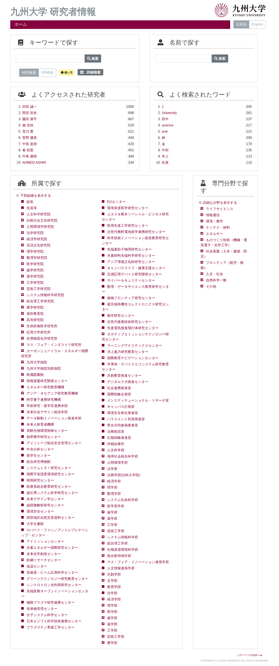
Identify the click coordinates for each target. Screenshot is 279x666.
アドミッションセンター (45, 541)
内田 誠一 (29, 106)
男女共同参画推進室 (122, 425)
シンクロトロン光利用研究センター (54, 585)
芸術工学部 (115, 636)
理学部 (112, 605)
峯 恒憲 (27, 150)
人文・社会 (214, 274)
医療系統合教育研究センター (49, 486)
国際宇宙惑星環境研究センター (51, 474)
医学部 (112, 612)
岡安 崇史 (29, 113)
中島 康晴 (29, 156)
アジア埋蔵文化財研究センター (131, 262)
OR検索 (47, 72)
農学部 (112, 643)
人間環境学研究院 (40, 226)
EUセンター (116, 202)
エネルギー (214, 234)
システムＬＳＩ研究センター (49, 468)
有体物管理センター (42, 608)
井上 (165, 156)
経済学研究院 (37, 239)
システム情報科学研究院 (45, 295)
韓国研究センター (40, 480)
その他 (211, 286)
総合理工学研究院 (40, 301)
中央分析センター (40, 449)
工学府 (112, 524)
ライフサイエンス (219, 209)
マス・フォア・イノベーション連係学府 (138, 562)
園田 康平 (29, 119)
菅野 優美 (29, 138)
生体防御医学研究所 (42, 326)
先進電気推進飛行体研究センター (133, 328)
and (165, 131)
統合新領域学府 (119, 556)
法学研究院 (35, 233)
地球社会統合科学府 (122, 456)
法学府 (112, 469)
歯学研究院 (35, 270)
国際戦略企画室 (119, 394)
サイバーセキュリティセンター (131, 280)
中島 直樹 (29, 144)
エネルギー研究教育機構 (45, 387)
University (169, 113)
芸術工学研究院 (39, 289)
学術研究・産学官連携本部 (47, 406)
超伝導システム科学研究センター (52, 493)
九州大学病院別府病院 (44, 368)
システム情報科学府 (122, 537)
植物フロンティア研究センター (131, 298)
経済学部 (114, 599)
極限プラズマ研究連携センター (51, 602)
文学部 (112, 580)
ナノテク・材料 (218, 227)
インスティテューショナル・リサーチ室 (138, 400)
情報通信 (213, 215)
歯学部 (112, 618)
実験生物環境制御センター (47, 430)
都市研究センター (121, 315)
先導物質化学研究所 (42, 338)
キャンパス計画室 (121, 406)
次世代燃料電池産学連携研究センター (136, 232)
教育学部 (114, 587)
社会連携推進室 (119, 388)
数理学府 (114, 493)
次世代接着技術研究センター (129, 322)
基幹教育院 (35, 313)
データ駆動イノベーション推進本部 (54, 418)
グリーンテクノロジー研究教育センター (57, 578)
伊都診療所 (115, 444)
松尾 (165, 162)
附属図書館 (35, 374)
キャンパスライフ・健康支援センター (136, 268)
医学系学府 (115, 506)
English (257, 24)
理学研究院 (35, 251)
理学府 (112, 487)
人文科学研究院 (39, 214)
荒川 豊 (27, 131)
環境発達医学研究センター (127, 208)
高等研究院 (35, 320)
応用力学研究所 (39, 332)
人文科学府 (115, 450)
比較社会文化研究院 (42, 220)
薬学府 (112, 518)
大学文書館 (35, 524)
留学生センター (39, 455)
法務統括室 (115, 431)
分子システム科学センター (47, 615)
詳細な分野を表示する (220, 202)
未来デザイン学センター (45, 499)
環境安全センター (40, 511)
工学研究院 (35, 282)
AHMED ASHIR (34, 162)
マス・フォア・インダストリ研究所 (54, 344)
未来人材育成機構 (40, 424)
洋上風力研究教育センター (127, 352)
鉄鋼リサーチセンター (44, 560)
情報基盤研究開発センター (47, 381)
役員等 (32, 208)
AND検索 (29, 72)
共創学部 (114, 574)
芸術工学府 (115, 531)
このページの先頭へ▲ (249, 655)
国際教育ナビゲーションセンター (133, 358)
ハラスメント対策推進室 (126, 419)
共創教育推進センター (124, 375)
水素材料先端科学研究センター (131, 255)
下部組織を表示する (35, 195)
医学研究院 (35, 264)
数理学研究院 (37, 258)
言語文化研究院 (39, 245)
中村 (165, 150)
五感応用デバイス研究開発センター (134, 274)
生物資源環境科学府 (122, 549)
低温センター (37, 566)
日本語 (241, 24)
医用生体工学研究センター (127, 225)
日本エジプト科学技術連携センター (54, 621)
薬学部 (112, 624)
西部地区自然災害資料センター (51, 517)
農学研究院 (35, 307)
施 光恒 (27, 125)
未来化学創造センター (44, 554)
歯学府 (112, 512)
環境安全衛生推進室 (122, 413)
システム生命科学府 (122, 500)
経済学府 (114, 481)
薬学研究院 (35, 276)
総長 (30, 202)
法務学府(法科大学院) (123, 475)
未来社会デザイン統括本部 (47, 412)
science (167, 125)
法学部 (112, 593)
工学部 (112, 630)
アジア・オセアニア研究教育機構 (52, 393)
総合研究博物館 (39, 462)
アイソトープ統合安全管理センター (54, 443)
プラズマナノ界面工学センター (51, 627)
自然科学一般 (216, 280)
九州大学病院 (37, 362)
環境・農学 (214, 221)
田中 (165, 119)
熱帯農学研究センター (44, 437)
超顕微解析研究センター (45, 505)
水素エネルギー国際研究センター (52, 547)
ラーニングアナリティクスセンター (134, 345)
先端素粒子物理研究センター (129, 249)
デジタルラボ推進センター (127, 382)
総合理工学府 (117, 543)
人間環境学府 (117, 462)
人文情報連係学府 (121, 568)
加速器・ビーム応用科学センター (52, 572)
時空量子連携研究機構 (44, 399)
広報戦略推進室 (119, 438)
